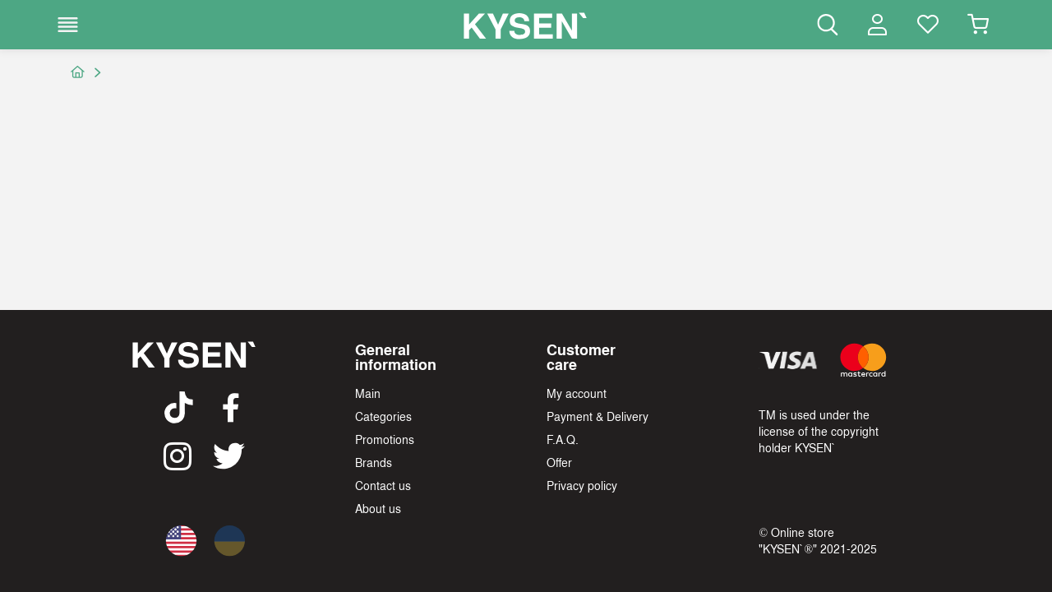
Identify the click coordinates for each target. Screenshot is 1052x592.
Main (368, 393)
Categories (383, 416)
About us (378, 508)
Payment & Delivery (597, 416)
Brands (373, 462)
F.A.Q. (563, 439)
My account (577, 393)
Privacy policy (582, 485)
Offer (559, 462)
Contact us (383, 485)
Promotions (384, 439)
